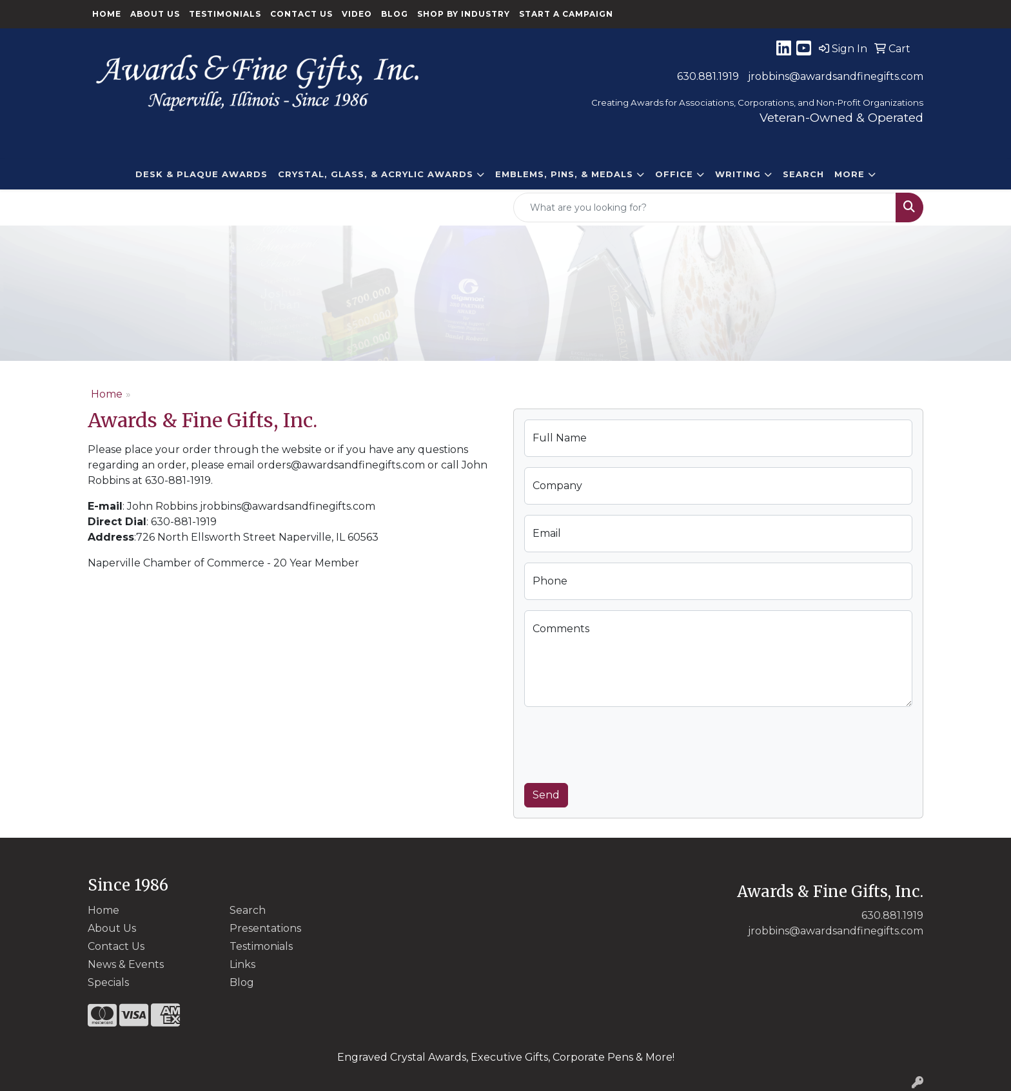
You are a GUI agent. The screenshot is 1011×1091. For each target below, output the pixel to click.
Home (106, 14)
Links (242, 964)
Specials (108, 982)
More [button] (849, 174)
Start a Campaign (566, 14)
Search (803, 174)
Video (357, 14)
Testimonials (225, 14)
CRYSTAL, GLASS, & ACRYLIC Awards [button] (375, 174)
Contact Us (301, 14)
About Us (155, 14)
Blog (394, 14)
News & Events (126, 964)
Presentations (265, 928)
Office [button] (674, 174)
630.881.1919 (708, 76)
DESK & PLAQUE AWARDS (201, 174)
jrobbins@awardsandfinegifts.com (835, 76)
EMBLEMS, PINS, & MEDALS (564, 174)
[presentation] (622, 742)
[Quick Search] (704, 207)
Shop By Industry (463, 14)
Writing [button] (738, 174)
